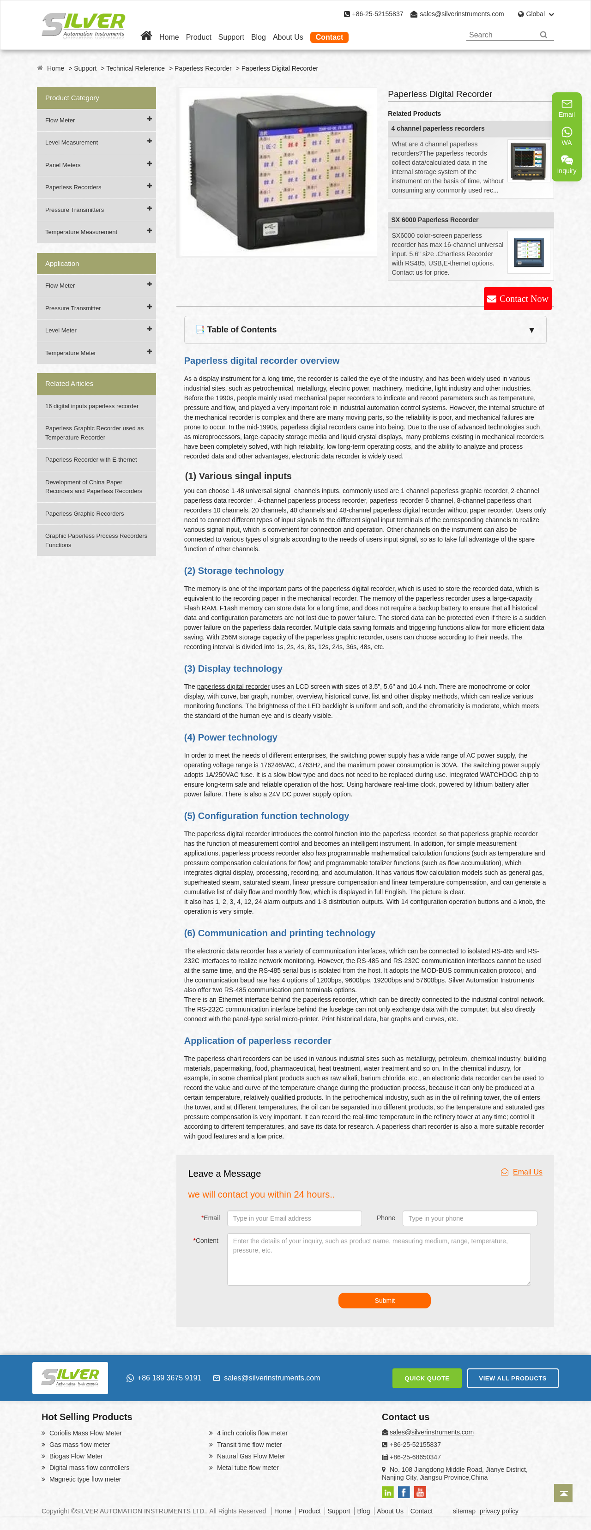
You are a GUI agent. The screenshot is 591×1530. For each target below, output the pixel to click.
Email (210, 1218)
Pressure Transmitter (73, 308)
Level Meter (61, 330)
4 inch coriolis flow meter (251, 1433)
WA (567, 136)
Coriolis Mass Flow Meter (85, 1433)
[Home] (146, 37)
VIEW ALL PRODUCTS (513, 1378)
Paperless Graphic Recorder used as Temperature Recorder (94, 433)
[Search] (543, 35)
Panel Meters (63, 165)
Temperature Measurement (81, 232)
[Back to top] (563, 1493)
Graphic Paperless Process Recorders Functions (96, 540)
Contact (330, 37)
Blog (258, 37)
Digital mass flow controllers (88, 1467)
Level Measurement (71, 142)
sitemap (464, 1511)
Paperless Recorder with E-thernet (91, 459)
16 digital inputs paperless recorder (92, 406)
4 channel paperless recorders (437, 128)
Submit (385, 1300)
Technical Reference (135, 68)
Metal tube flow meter (247, 1467)
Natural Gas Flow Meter (250, 1456)
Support (231, 37)
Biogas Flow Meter (75, 1456)
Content (206, 1240)
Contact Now (524, 298)
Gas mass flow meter (79, 1444)
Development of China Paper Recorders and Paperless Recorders (93, 487)
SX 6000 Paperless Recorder (434, 219)
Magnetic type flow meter (84, 1479)
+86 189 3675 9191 (164, 1378)
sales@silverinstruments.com (462, 14)
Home (169, 37)
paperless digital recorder (233, 686)
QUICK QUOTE (426, 1378)
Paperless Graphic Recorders (84, 513)
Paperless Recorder (203, 68)
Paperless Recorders (73, 187)
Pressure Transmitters (74, 209)
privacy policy (499, 1511)
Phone (386, 1218)
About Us (288, 37)
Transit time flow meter (248, 1444)
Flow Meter (60, 120)
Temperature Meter (70, 352)
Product (198, 37)
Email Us (522, 1172)
